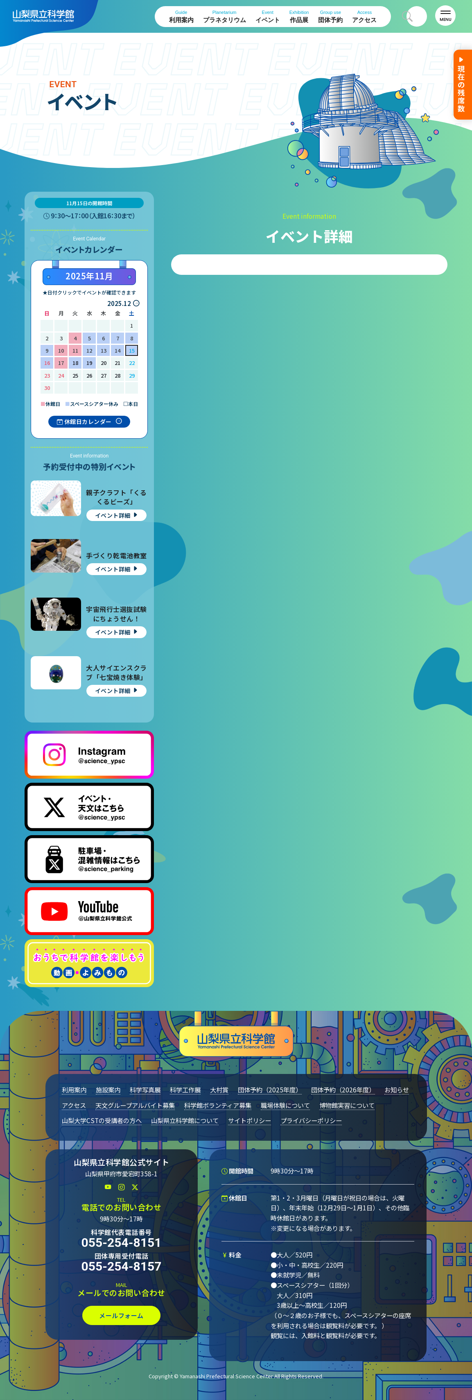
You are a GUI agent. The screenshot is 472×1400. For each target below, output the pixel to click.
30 (47, 388)
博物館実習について (347, 1105)
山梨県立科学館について (185, 1120)
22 (132, 363)
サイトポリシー (249, 1120)
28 (117, 375)
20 (103, 363)
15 (132, 350)
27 (103, 375)
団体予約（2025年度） (270, 1089)
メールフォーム (121, 1315)
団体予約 (330, 16)
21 (117, 363)
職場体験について (285, 1105)
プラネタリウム (224, 16)
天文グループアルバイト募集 (135, 1105)
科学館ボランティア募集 (217, 1105)
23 (47, 375)
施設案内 (108, 1089)
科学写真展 (145, 1089)
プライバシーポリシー (311, 1120)
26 (89, 375)
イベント (267, 16)
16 (47, 363)
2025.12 (119, 303)
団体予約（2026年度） (343, 1089)
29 (132, 375)
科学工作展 (185, 1089)
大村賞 (219, 1089)
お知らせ (396, 1089)
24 (61, 375)
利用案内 (181, 16)
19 (89, 363)
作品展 (299, 16)
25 (75, 375)
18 (75, 363)
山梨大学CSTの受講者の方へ (102, 1120)
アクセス (364, 16)
